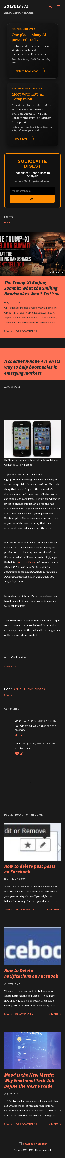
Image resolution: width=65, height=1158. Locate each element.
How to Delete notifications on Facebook (31, 973)
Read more (54, 909)
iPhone (28, 689)
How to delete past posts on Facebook (29, 869)
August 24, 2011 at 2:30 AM (40, 721)
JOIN (32, 198)
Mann (18, 721)
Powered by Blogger (32, 1143)
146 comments (24, 909)
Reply (19, 735)
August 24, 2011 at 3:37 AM (39, 743)
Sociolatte (16, 6)
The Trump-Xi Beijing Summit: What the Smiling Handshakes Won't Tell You (32, 288)
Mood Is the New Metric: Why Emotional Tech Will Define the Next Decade (29, 1080)
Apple (18, 689)
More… (8, 222)
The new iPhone (27, 562)
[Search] (50, 6)
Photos (40, 689)
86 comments (24, 1013)
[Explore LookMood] (32, 51)
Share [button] (8, 330)
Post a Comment (26, 330)
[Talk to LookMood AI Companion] (32, 114)
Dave (17, 743)
